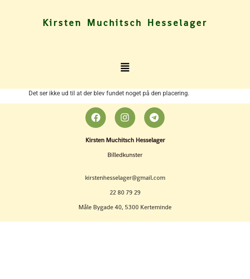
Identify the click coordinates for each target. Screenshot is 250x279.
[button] (125, 67)
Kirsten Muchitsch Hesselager (125, 23)
